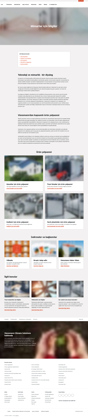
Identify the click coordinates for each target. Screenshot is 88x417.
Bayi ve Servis (26, 4)
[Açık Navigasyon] (2, 4)
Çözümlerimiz (17, 4)
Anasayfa (6, 319)
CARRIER (17, 415)
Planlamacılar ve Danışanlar (25, 319)
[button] (81, 319)
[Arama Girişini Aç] (83, 4)
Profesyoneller (14, 319)
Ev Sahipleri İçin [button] (53, 4)
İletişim (45, 4)
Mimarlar (35, 319)
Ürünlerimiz (9, 4)
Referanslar (33, 4)
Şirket (40, 4)
